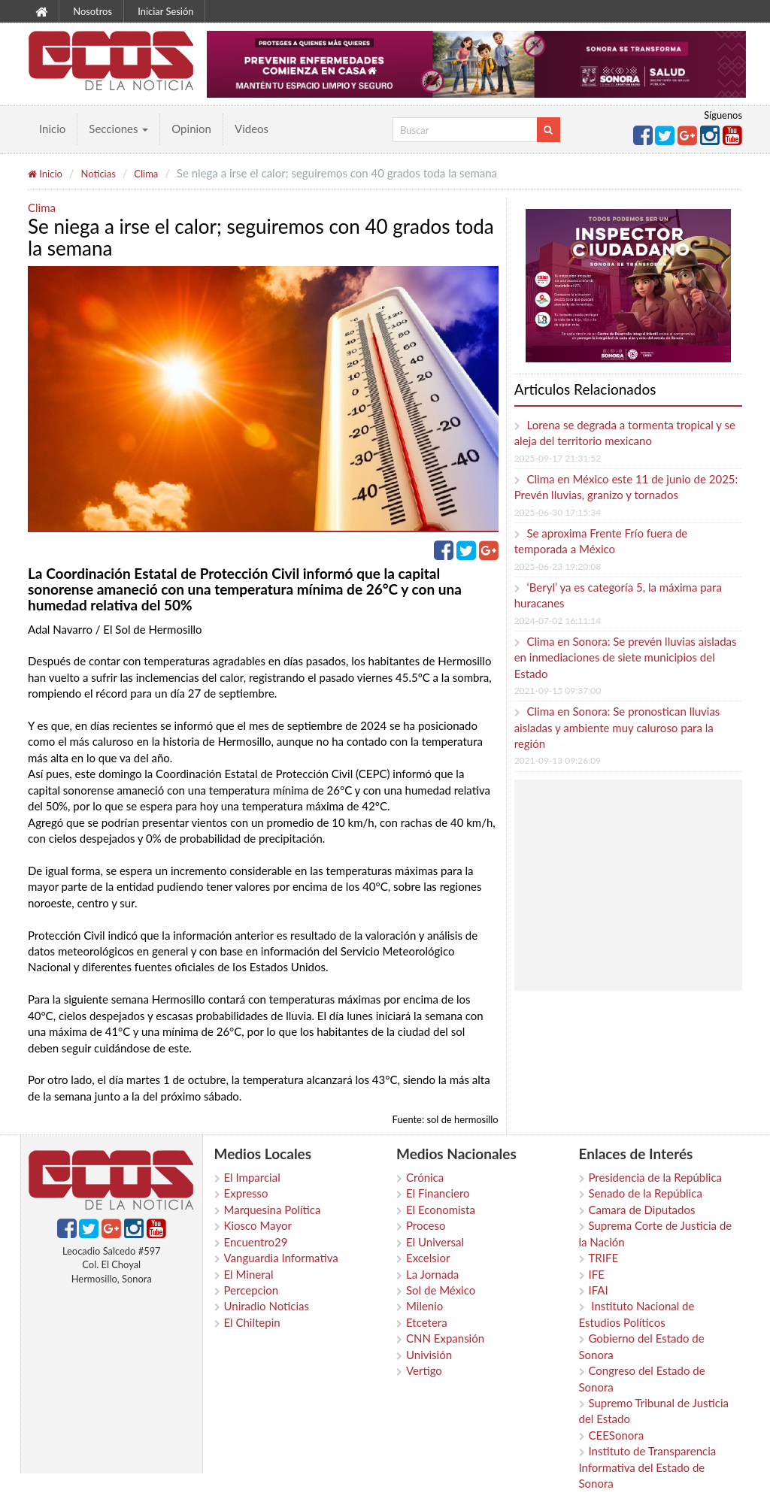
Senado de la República (645, 1193)
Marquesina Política (272, 1209)
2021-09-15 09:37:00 (557, 690)
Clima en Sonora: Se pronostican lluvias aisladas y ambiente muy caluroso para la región (617, 727)
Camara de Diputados (642, 1209)
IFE (597, 1274)
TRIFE (604, 1257)
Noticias (97, 174)
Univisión (429, 1354)
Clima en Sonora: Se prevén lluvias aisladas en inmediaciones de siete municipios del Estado (625, 657)
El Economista (440, 1209)
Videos (251, 128)
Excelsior (428, 1257)
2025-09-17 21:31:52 (557, 458)
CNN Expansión (445, 1338)
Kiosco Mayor (258, 1225)
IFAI (598, 1290)
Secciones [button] (118, 128)
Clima (146, 174)
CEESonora (616, 1435)
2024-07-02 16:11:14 (557, 620)
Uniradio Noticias (266, 1306)
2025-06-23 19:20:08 (557, 566)
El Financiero (438, 1193)
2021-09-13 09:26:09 (557, 760)
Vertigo (424, 1370)
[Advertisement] (644, 885)
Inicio (52, 128)
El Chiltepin (252, 1322)
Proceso (425, 1225)
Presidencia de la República (656, 1177)
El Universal (435, 1242)
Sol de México (440, 1290)
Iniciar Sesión (165, 11)
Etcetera (426, 1322)
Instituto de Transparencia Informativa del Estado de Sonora (648, 1467)
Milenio (424, 1306)
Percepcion (251, 1290)
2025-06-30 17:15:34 (557, 512)
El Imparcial (252, 1177)
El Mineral (249, 1274)
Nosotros (92, 11)
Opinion (191, 128)
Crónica (425, 1177)
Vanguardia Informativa (281, 1257)
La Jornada (432, 1274)
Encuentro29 (256, 1242)
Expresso (246, 1193)
